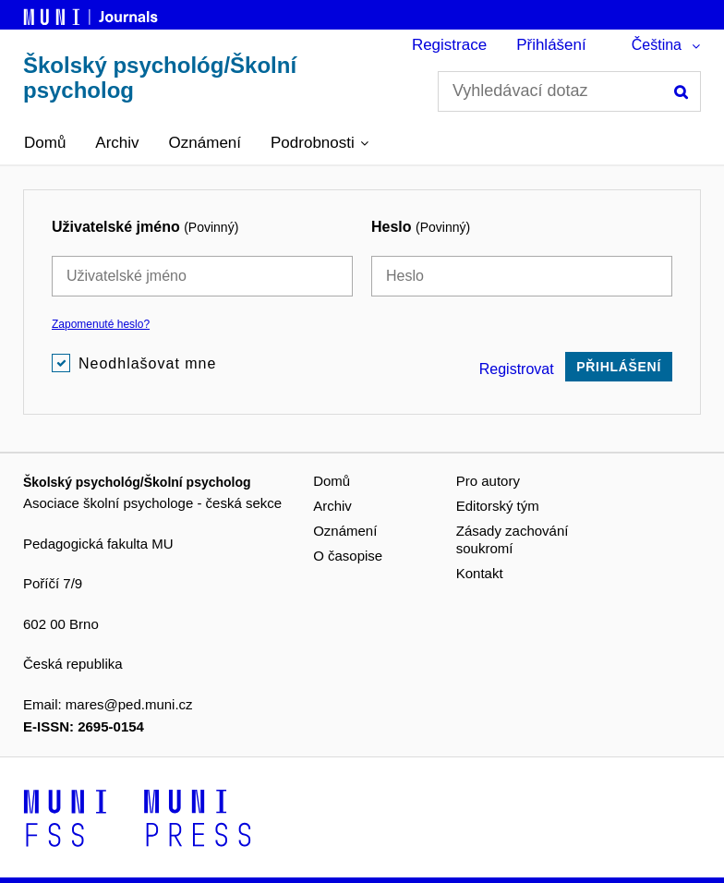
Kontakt (479, 573)
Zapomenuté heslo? (101, 324)
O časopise (347, 555)
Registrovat (516, 369)
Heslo (420, 227)
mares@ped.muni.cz (129, 704)
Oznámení (205, 142)
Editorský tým (497, 506)
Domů (45, 142)
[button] (319, 143)
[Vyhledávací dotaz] (569, 91)
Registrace (449, 45)
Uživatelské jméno (145, 227)
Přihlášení (551, 45)
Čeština (657, 45)
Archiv (117, 142)
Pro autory (488, 481)
